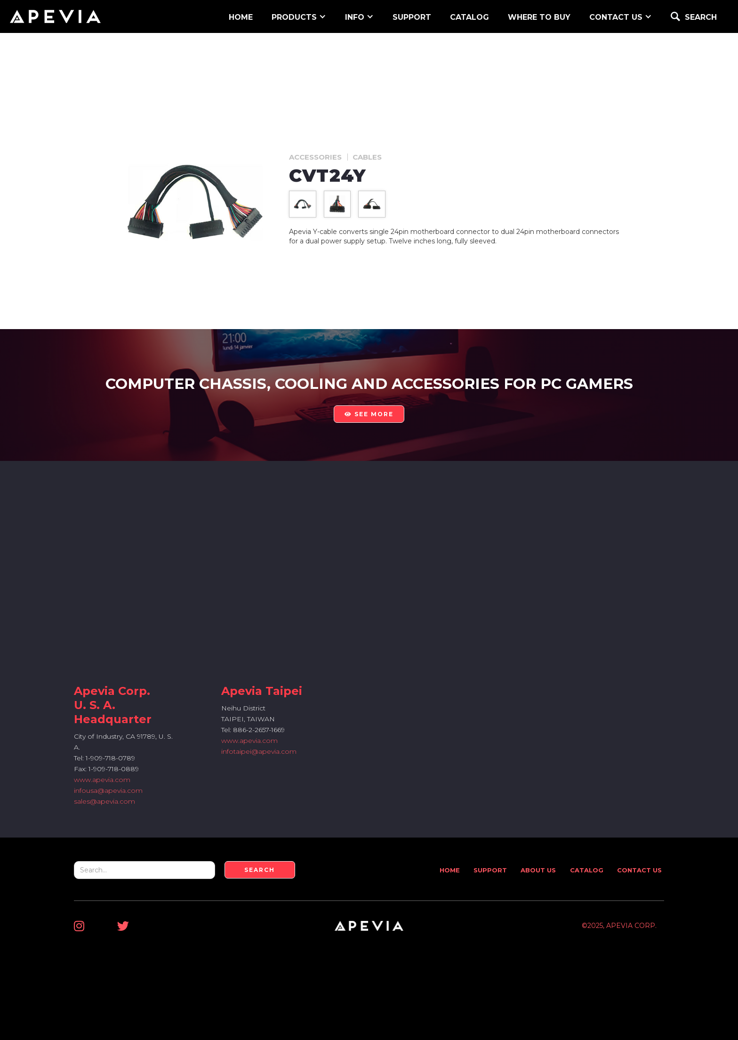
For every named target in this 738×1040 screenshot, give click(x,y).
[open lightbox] (302, 204)
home (241, 17)
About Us (538, 870)
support (412, 17)
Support (490, 870)
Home (450, 870)
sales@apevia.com (104, 801)
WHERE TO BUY (539, 17)
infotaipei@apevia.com (259, 751)
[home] (55, 16)
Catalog (469, 17)
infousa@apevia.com (108, 790)
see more (369, 414)
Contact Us (639, 870)
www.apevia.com (102, 779)
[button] (299, 16)
